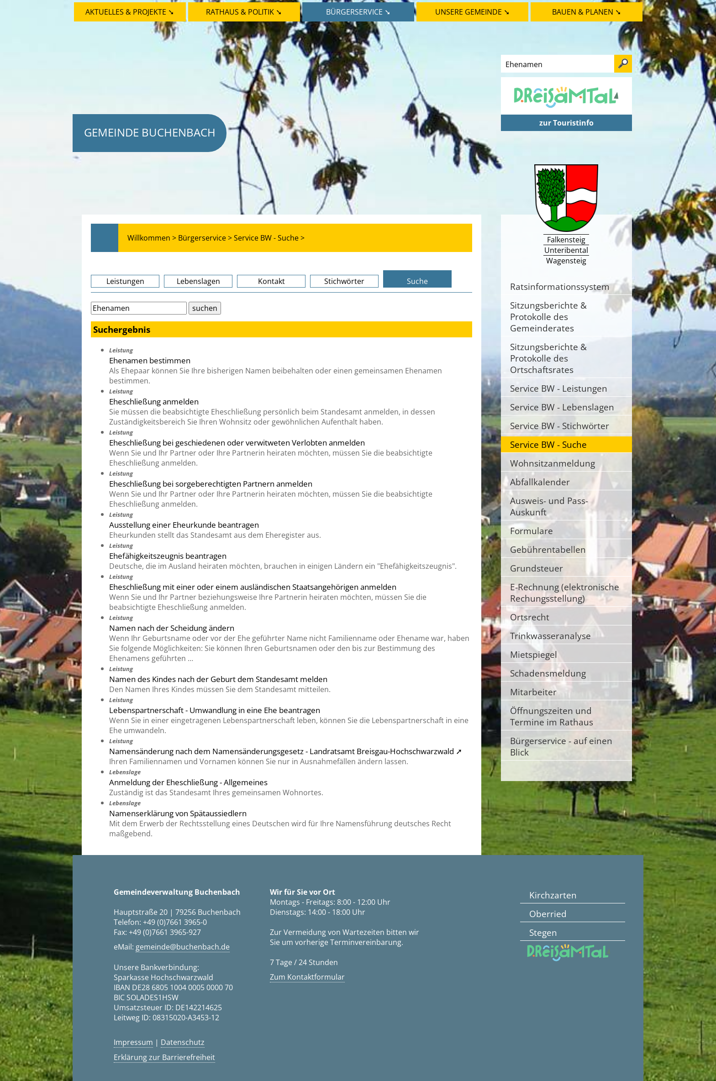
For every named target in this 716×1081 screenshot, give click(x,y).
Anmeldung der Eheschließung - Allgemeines (188, 782)
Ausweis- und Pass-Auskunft (549, 506)
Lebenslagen (198, 281)
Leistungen (125, 281)
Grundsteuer (536, 568)
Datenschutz (183, 1042)
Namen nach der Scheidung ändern (171, 627)
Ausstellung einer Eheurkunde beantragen (184, 524)
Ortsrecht (529, 617)
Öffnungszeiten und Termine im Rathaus (551, 716)
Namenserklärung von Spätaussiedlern (178, 813)
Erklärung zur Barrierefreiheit (164, 1057)
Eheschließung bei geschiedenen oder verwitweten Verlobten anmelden (237, 442)
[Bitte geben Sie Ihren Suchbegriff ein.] (139, 308)
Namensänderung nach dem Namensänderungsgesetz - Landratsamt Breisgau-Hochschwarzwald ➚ (285, 750)
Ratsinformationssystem (560, 286)
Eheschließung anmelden (154, 401)
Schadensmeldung (548, 673)
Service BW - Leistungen (558, 388)
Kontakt (271, 281)
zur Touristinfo (566, 123)
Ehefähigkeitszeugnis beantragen (167, 555)
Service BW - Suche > (269, 238)
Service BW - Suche (548, 444)
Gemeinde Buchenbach (150, 132)
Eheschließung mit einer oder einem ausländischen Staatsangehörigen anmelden (252, 586)
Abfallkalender (540, 482)
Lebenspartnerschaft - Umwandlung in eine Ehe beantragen (214, 709)
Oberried (548, 913)
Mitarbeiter (533, 692)
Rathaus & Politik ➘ (244, 12)
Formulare (531, 530)
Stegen (543, 932)
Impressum (133, 1042)
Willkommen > (151, 238)
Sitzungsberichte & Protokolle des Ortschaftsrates (548, 358)
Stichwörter (344, 281)
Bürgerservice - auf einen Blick (561, 746)
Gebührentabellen (548, 549)
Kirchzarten (553, 895)
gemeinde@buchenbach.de (183, 947)
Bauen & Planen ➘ (586, 12)
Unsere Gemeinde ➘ (472, 12)
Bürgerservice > (205, 238)
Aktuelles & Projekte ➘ (129, 12)
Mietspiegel (533, 654)
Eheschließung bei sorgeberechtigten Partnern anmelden (210, 483)
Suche (417, 281)
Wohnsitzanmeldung (552, 463)
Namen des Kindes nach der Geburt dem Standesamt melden (218, 678)
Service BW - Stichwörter (559, 425)
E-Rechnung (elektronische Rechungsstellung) (564, 592)
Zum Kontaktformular (307, 977)
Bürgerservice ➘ (358, 12)
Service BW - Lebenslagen (562, 407)
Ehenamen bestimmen (149, 360)
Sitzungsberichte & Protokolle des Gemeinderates (548, 316)
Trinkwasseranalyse (550, 635)
